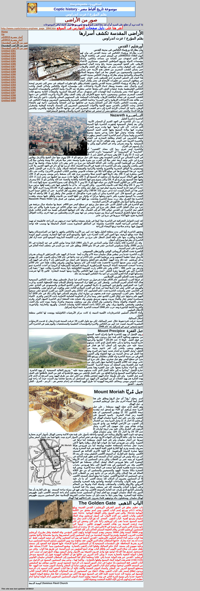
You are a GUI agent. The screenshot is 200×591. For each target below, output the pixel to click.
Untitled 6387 (8, 66)
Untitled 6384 (8, 58)
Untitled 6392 (8, 79)
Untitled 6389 (8, 72)
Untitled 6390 (8, 74)
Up (2, 34)
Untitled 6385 (8, 61)
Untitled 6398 (8, 95)
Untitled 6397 (8, 93)
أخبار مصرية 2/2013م (11, 40)
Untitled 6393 (8, 82)
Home (4, 32)
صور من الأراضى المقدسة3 (14, 48)
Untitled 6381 (8, 51)
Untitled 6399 (8, 98)
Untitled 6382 (8, 53)
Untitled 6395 (8, 87)
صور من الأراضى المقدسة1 (14, 42)
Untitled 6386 (8, 64)
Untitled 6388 (8, 69)
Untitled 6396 (8, 90)
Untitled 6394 (8, 85)
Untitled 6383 (8, 56)
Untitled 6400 (8, 100)
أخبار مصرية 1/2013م (11, 37)
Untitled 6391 (8, 77)
